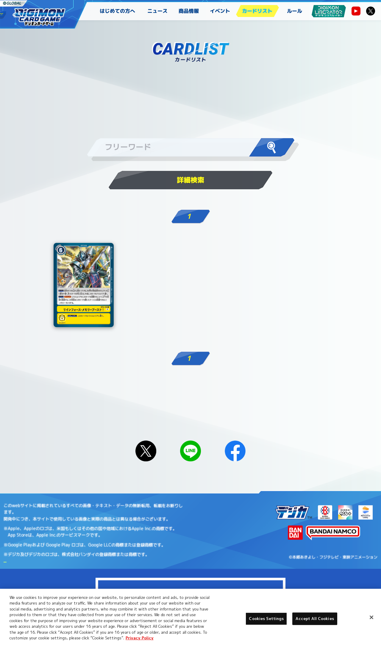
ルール (294, 10)
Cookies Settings (266, 618)
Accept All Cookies (315, 618)
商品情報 (189, 10)
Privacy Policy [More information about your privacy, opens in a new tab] (140, 638)
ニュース (157, 10)
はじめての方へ (117, 10)
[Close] (371, 617)
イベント (220, 10)
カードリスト (257, 10)
